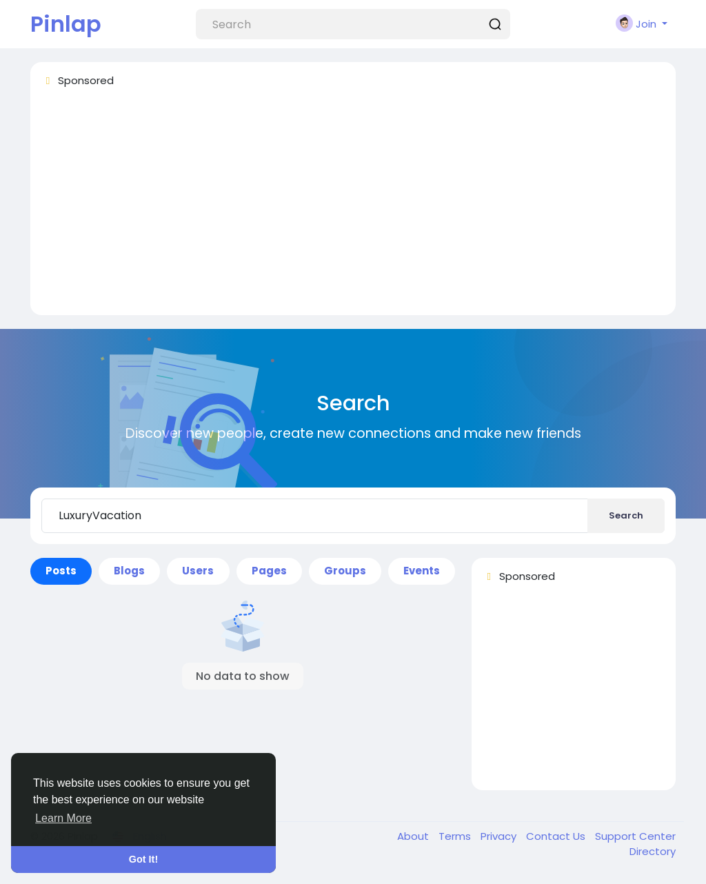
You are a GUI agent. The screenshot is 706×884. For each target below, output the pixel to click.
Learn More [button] (63, 818)
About (414, 836)
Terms (456, 836)
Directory (652, 851)
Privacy (500, 836)
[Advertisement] (353, 207)
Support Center (635, 836)
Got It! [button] (143, 859)
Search (626, 515)
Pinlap (65, 23)
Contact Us (557, 836)
